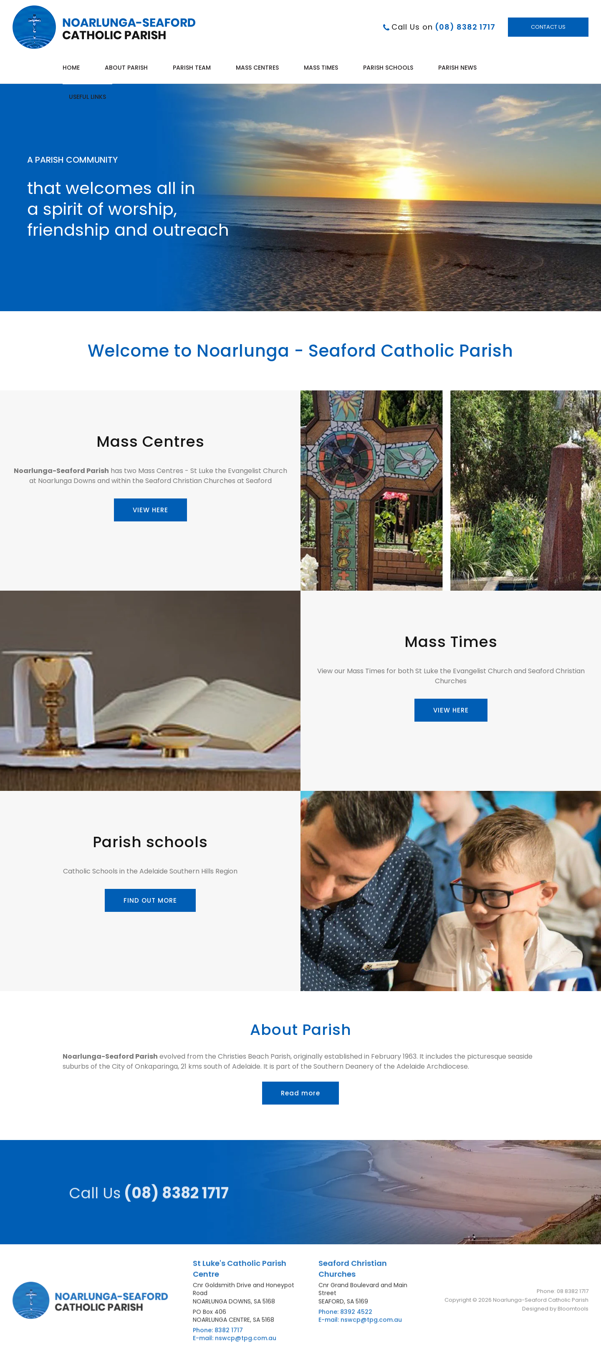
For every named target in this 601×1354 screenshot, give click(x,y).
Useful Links (87, 97)
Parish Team (192, 67)
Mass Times (321, 67)
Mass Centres (257, 67)
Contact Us (548, 27)
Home (71, 67)
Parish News (457, 67)
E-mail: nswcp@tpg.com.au (234, 1342)
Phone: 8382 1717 (218, 1333)
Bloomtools (573, 1312)
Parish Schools (388, 67)
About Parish (126, 67)
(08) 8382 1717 (443, 27)
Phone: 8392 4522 (345, 1315)
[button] (150, 509)
